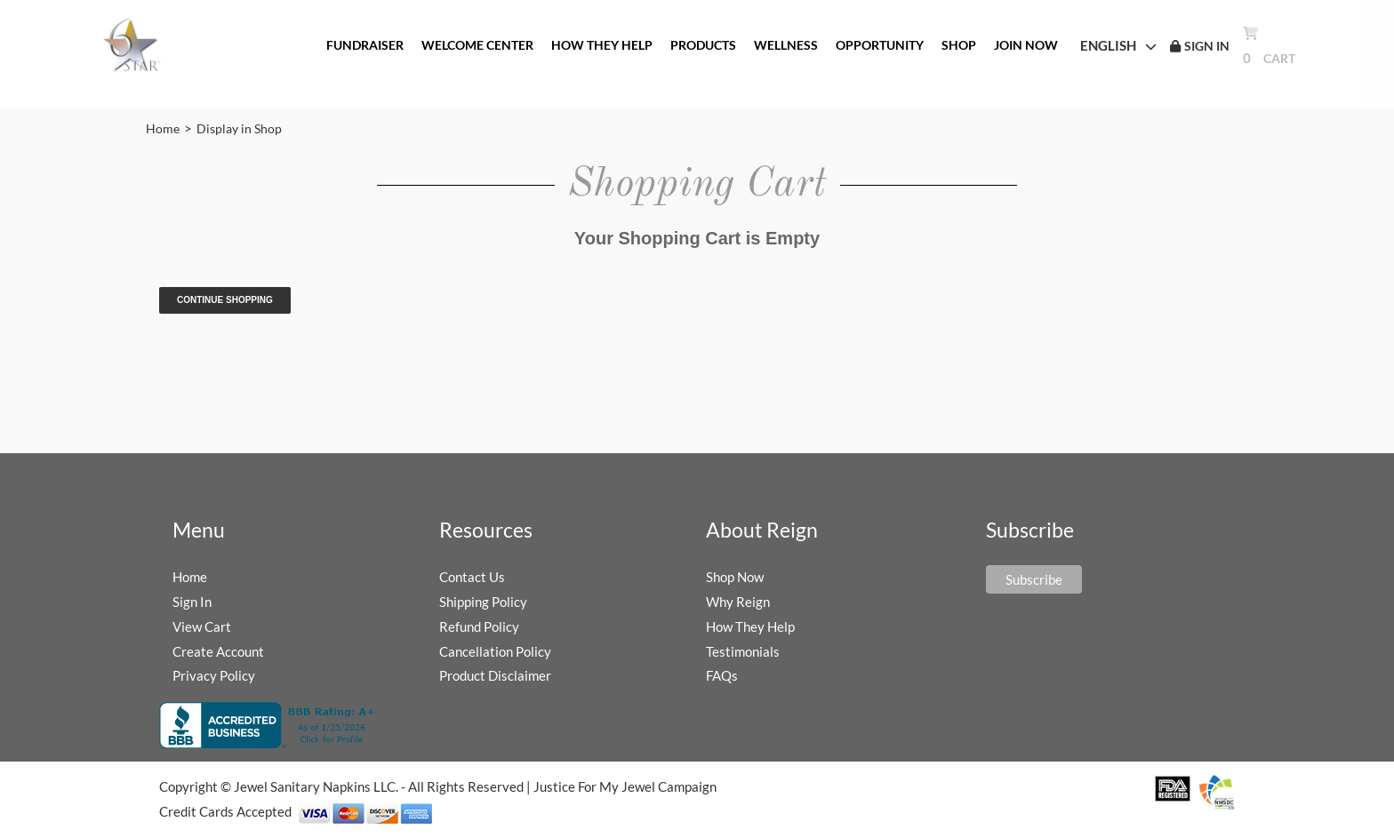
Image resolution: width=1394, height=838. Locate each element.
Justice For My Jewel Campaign (625, 786)
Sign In (192, 602)
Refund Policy (479, 626)
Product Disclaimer (495, 675)
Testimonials (743, 651)
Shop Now (735, 577)
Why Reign (738, 602)
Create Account (218, 651)
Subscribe (1033, 579)
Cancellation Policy (495, 651)
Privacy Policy (213, 675)
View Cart (201, 626)
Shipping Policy (483, 602)
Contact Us (472, 577)
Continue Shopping (225, 300)
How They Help (750, 626)
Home (163, 128)
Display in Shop (239, 128)
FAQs (722, 675)
